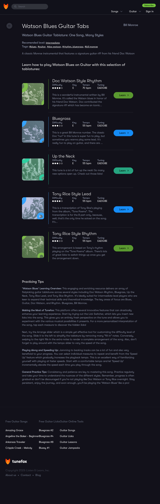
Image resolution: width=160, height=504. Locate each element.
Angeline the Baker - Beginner (22, 436)
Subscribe (149, 5)
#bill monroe (91, 46)
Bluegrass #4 (46, 436)
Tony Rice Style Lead (71, 193)
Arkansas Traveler (15, 441)
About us (11, 475)
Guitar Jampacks (70, 447)
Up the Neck (63, 156)
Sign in (150, 11)
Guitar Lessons (68, 441)
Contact (26, 475)
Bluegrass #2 (46, 430)
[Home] (6, 6)
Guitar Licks (67, 436)
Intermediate (53, 42)
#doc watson (54, 46)
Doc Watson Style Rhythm (77, 80)
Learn (122, 95)
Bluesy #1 (44, 447)
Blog (38, 475)
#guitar (42, 46)
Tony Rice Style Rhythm (74, 233)
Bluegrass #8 (46, 441)
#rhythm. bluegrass (72, 46)
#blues (32, 46)
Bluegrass (61, 118)
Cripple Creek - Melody (19, 447)
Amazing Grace (14, 430)
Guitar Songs (67, 430)
